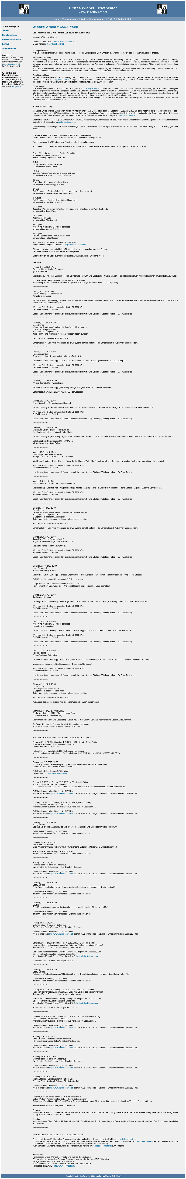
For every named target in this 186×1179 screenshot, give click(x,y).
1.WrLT (111, 19)
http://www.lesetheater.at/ (64, 42)
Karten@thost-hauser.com (87, 956)
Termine (6, 30)
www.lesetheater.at (93, 12)
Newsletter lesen (9, 35)
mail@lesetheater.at (11, 64)
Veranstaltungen (70, 19)
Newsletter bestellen (11, 39)
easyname (16, 86)
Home (56, 19)
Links (129, 19)
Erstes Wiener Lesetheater (93, 8)
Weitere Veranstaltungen (93, 19)
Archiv (121, 19)
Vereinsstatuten (9, 48)
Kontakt (5, 44)
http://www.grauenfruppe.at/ (55, 773)
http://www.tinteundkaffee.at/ (61, 793)
